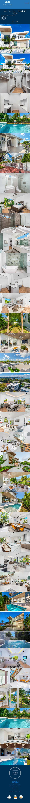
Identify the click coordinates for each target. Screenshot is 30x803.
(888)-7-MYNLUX (15, 788)
